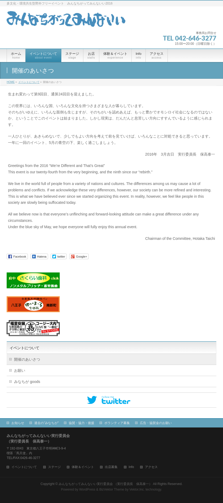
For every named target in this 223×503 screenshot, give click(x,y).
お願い (19, 370)
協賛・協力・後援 (81, 423)
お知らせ (17, 423)
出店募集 (111, 467)
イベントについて (24, 348)
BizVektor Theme (111, 489)
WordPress (87, 489)
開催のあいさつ (27, 359)
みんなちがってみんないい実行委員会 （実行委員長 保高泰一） (105, 484)
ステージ (54, 467)
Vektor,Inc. (137, 489)
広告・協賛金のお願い (156, 423)
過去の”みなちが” (46, 423)
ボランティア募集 (117, 423)
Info (131, 467)
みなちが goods (27, 382)
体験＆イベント (83, 467)
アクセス (151, 467)
